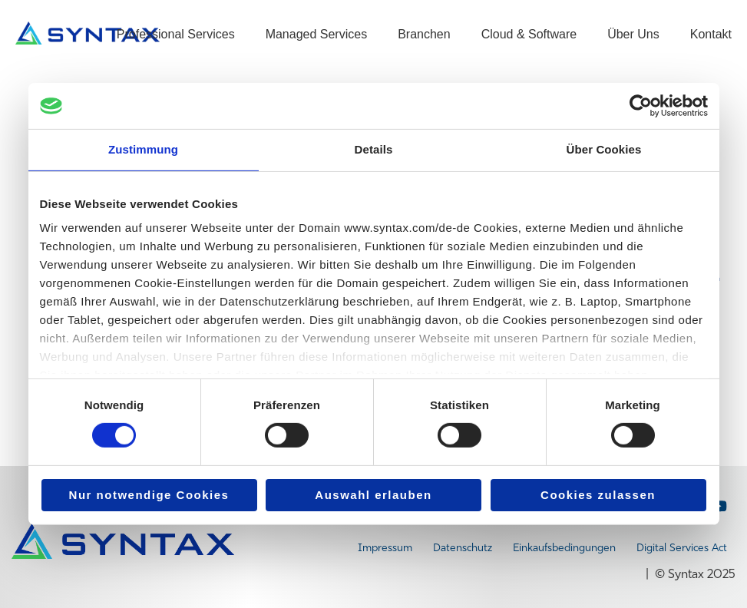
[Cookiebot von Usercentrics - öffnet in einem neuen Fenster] (640, 105)
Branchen (424, 34)
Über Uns (633, 34)
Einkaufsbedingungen (564, 547)
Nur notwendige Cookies (149, 494)
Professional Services (176, 34)
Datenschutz (462, 547)
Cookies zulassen (598, 494)
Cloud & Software (529, 34)
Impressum (385, 547)
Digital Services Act (681, 547)
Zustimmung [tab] (143, 149)
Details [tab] (374, 149)
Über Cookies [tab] (604, 149)
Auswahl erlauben (373, 494)
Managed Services (317, 34)
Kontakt (711, 34)
